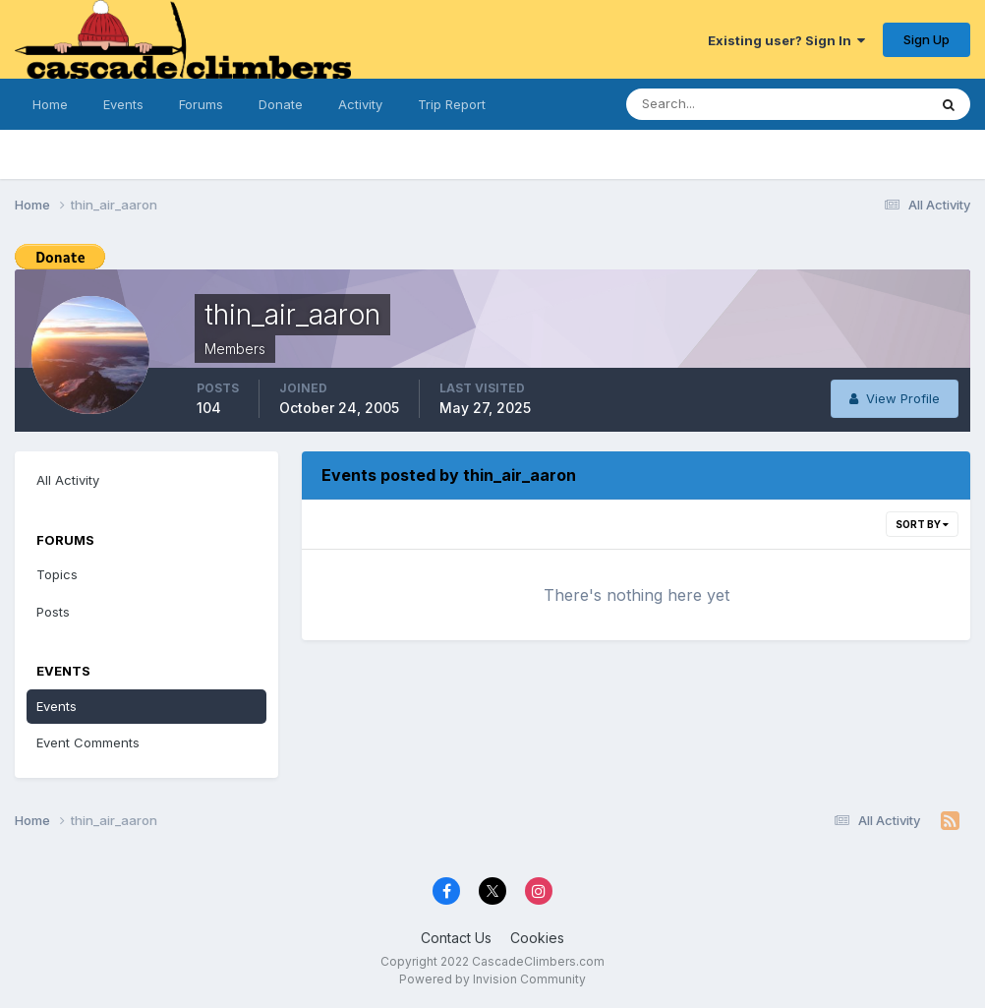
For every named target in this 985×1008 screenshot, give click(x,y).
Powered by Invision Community (492, 979)
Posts (53, 612)
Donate (281, 104)
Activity (360, 104)
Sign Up (926, 39)
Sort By (922, 524)
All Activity (67, 480)
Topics (57, 574)
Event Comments (88, 742)
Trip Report (452, 104)
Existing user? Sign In (786, 40)
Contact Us (456, 937)
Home (50, 104)
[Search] (723, 104)
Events (123, 104)
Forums (201, 104)
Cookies (537, 937)
